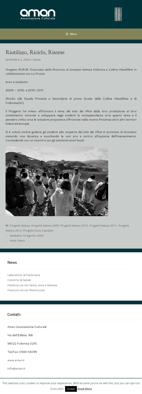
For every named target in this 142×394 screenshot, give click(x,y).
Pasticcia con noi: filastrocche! (26, 290)
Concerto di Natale (19, 280)
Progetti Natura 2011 (103, 225)
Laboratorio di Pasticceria (23, 275)
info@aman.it (16, 368)
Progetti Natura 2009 (45, 225)
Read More (85, 388)
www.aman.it (16, 360)
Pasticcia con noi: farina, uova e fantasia (32, 285)
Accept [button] (71, 388)
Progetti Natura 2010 (74, 225)
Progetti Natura (20, 225)
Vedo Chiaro (17, 240)
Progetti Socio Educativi (38, 230)
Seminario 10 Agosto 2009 (26, 235)
